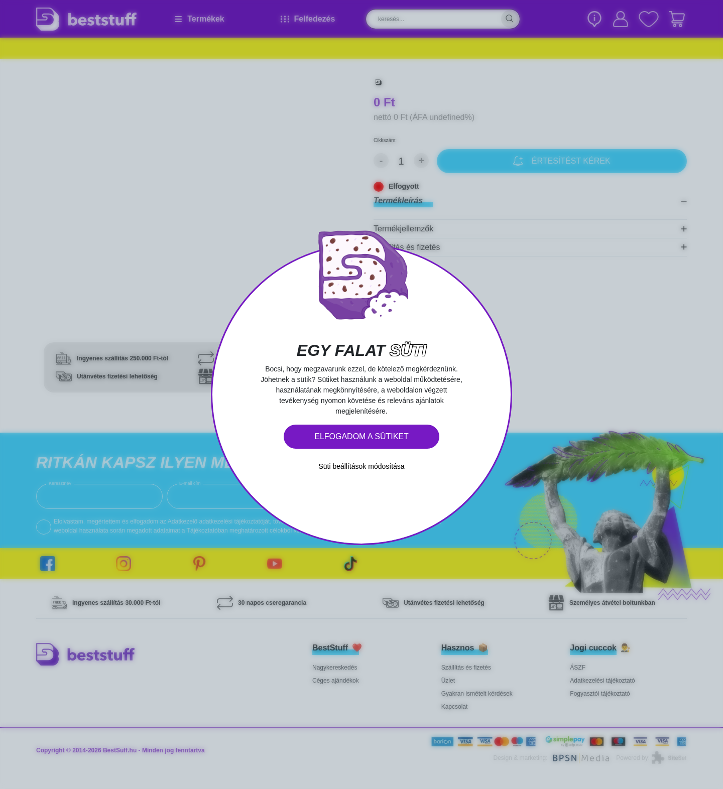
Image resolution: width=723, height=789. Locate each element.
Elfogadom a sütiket (361, 436)
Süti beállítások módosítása (361, 466)
